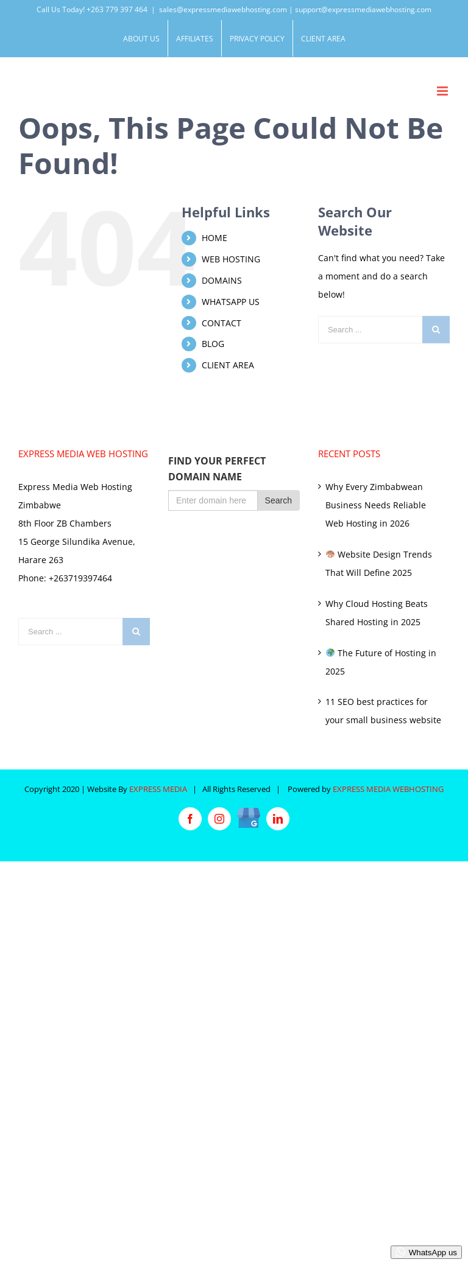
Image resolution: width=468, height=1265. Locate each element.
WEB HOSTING (231, 259)
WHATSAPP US (231, 301)
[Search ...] (370, 329)
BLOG (213, 343)
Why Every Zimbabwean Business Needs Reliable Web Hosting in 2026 (375, 505)
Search (278, 500)
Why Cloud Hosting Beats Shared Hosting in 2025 (376, 613)
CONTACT (221, 323)
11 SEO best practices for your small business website (383, 711)
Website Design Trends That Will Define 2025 (378, 563)
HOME (214, 238)
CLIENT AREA (228, 365)
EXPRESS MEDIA (158, 788)
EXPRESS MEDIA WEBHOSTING (388, 788)
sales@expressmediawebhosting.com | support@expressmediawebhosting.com (295, 9)
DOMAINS (222, 280)
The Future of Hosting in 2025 (380, 662)
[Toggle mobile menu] (443, 91)
